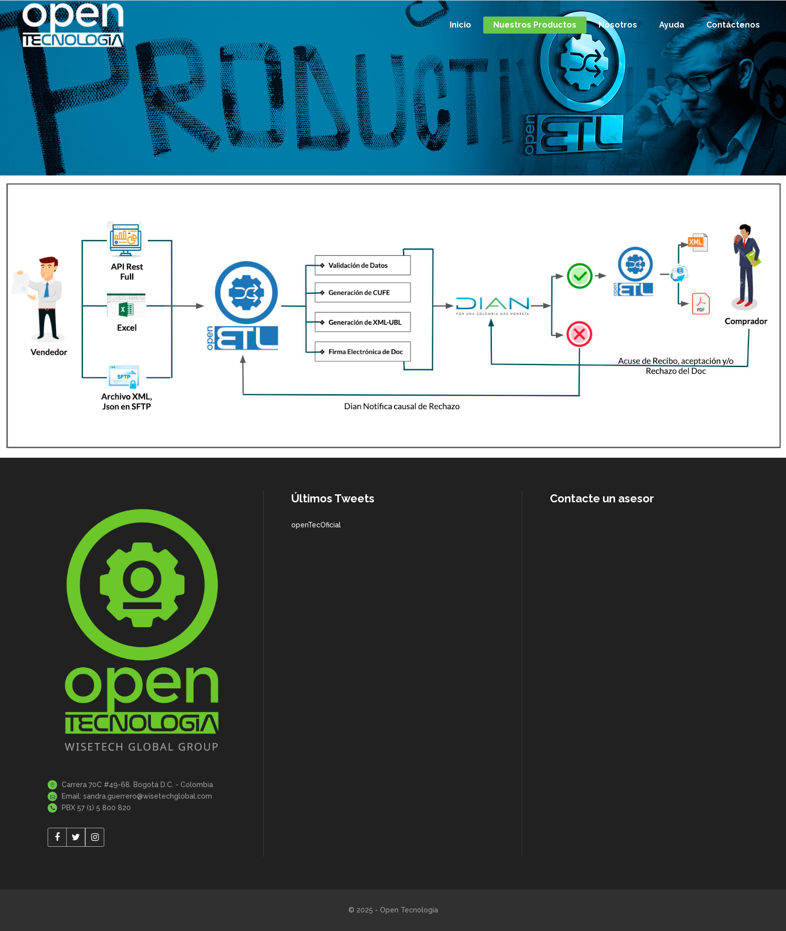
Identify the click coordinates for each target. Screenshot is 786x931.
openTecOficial (316, 525)
